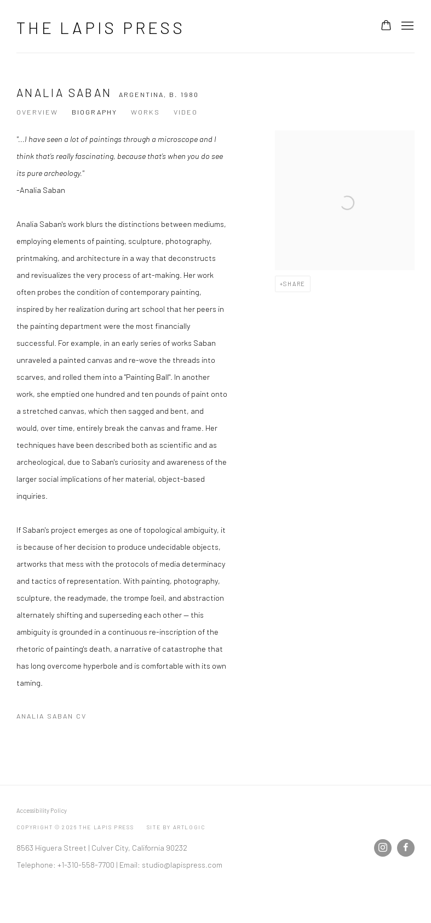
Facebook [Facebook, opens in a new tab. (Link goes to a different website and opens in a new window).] (406, 848)
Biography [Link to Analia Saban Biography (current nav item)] (94, 111)
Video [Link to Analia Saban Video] (186, 111)
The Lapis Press (100, 27)
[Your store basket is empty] (386, 26)
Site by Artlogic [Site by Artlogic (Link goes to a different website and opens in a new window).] (176, 827)
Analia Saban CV (72, 718)
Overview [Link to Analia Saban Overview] (37, 111)
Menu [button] (406, 26)
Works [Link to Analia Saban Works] (145, 111)
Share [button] (294, 283)
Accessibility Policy (41, 810)
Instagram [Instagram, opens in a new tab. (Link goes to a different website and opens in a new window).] (383, 848)
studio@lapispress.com (182, 864)
